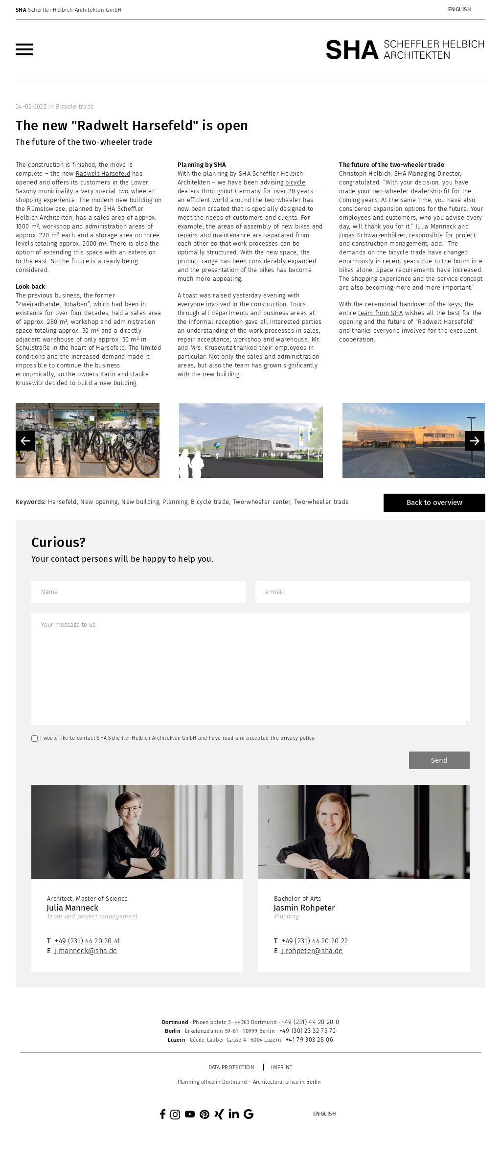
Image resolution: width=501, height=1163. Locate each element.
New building (140, 501)
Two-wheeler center (261, 501)
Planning (174, 501)
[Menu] (24, 49)
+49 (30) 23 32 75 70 (307, 1030)
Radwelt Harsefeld (103, 173)
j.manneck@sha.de (86, 951)
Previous (25, 441)
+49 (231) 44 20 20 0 (310, 1022)
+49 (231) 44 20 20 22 (315, 941)
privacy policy (297, 738)
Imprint (282, 1067)
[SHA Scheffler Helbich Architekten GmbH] (405, 49)
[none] (436, 10)
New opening (98, 501)
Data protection (231, 1067)
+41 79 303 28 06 (309, 1039)
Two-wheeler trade (321, 501)
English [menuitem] (460, 9)
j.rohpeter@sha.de (312, 951)
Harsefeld (62, 501)
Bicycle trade (75, 106)
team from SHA (380, 313)
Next (474, 441)
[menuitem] (459, 10)
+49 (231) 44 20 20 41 (87, 941)
